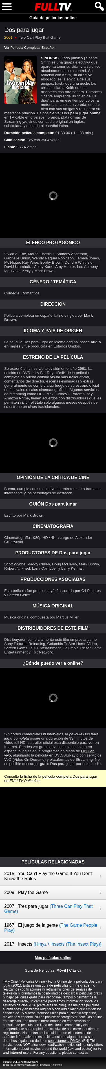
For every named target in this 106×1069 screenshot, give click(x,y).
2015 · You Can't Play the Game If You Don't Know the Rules (48, 876)
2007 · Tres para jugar (48, 909)
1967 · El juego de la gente (50, 928)
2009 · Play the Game (26, 892)
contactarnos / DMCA (64, 1041)
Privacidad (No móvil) (50, 1064)
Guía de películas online (53, 18)
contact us (81, 1053)
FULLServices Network (24, 1062)
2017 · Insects (52, 944)
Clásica (75, 970)
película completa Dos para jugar (69, 776)
